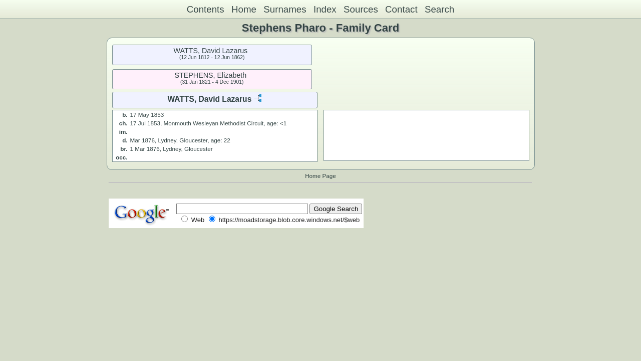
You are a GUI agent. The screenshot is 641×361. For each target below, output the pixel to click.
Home (243, 9)
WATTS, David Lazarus (211, 51)
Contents (205, 9)
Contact (401, 9)
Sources (361, 9)
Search (439, 9)
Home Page (320, 175)
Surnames (284, 9)
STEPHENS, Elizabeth (210, 75)
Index (325, 9)
